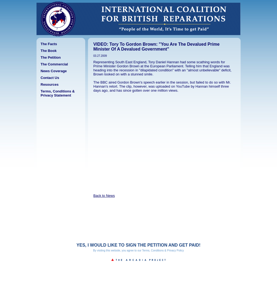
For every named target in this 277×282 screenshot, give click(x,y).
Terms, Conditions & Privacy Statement (58, 93)
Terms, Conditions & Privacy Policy (163, 250)
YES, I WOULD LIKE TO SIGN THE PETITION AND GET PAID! (138, 245)
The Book (49, 51)
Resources (49, 84)
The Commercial (54, 64)
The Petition (51, 57)
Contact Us (50, 78)
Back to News (104, 196)
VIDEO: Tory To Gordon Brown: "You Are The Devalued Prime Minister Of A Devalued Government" (156, 46)
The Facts (49, 44)
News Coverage (54, 71)
